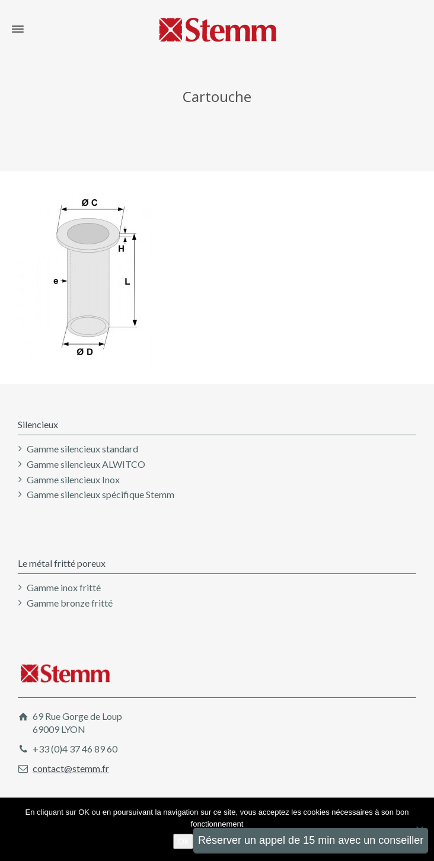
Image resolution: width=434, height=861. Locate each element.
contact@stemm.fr (71, 768)
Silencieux (38, 424)
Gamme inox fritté (64, 587)
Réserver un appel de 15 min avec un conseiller (310, 840)
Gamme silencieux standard (82, 448)
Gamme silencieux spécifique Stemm (100, 494)
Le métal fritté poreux (62, 563)
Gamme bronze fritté (70, 602)
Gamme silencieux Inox (73, 479)
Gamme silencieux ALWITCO (86, 464)
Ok (183, 841)
